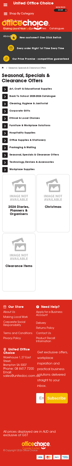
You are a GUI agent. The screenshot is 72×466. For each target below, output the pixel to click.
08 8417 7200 (24, 368)
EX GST (60, 10)
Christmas (53, 207)
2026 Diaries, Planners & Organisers (18, 211)
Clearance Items (18, 266)
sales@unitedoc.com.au (21, 376)
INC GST (66, 10)
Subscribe (56, 398)
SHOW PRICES (60, 7)
